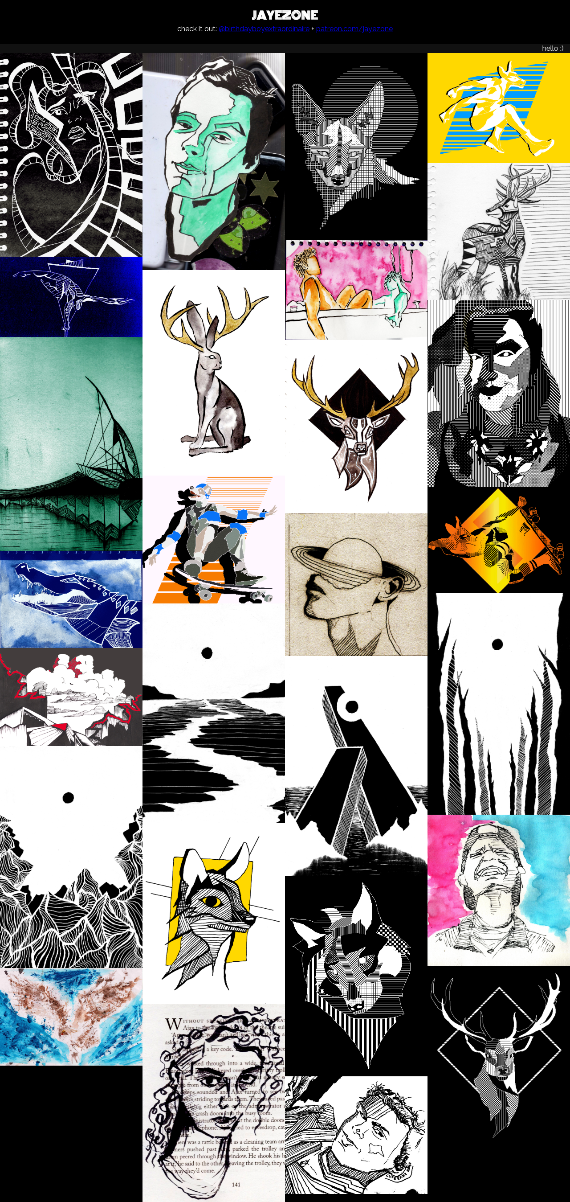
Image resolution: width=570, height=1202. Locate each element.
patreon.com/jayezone (354, 29)
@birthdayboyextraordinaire (264, 29)
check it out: (198, 29)
